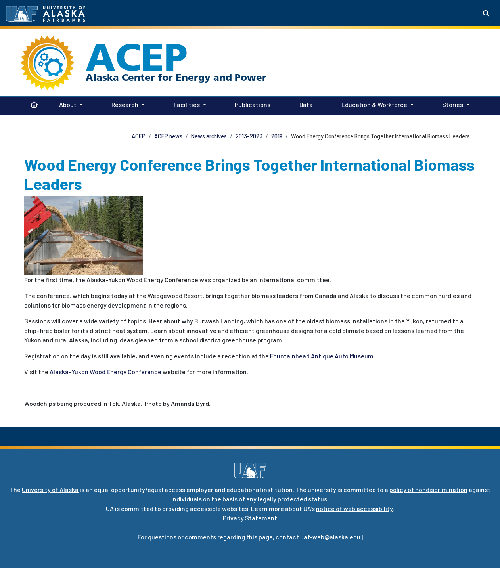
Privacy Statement (250, 518)
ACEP (137, 57)
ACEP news (168, 136)
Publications (251, 103)
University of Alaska (50, 489)
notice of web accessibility (354, 508)
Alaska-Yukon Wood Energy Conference (105, 371)
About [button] (68, 104)
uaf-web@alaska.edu (330, 537)
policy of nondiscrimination (428, 489)
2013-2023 (249, 136)
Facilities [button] (187, 104)
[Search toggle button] (486, 13)
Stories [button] (452, 104)
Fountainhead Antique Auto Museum (321, 356)
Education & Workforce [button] (374, 104)
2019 (276, 136)
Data (304, 103)
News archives (209, 136)
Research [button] (124, 104)
